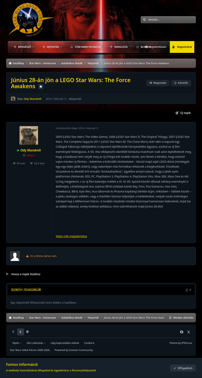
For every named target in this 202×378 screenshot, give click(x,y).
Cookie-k (89, 343)
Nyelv (17, 343)
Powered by (74, 350)
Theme (173, 343)
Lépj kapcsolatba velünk (65, 343)
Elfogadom (183, 368)
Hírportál (75, 99)
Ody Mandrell (32, 99)
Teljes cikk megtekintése (71, 236)
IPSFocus (186, 343)
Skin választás (36, 343)
